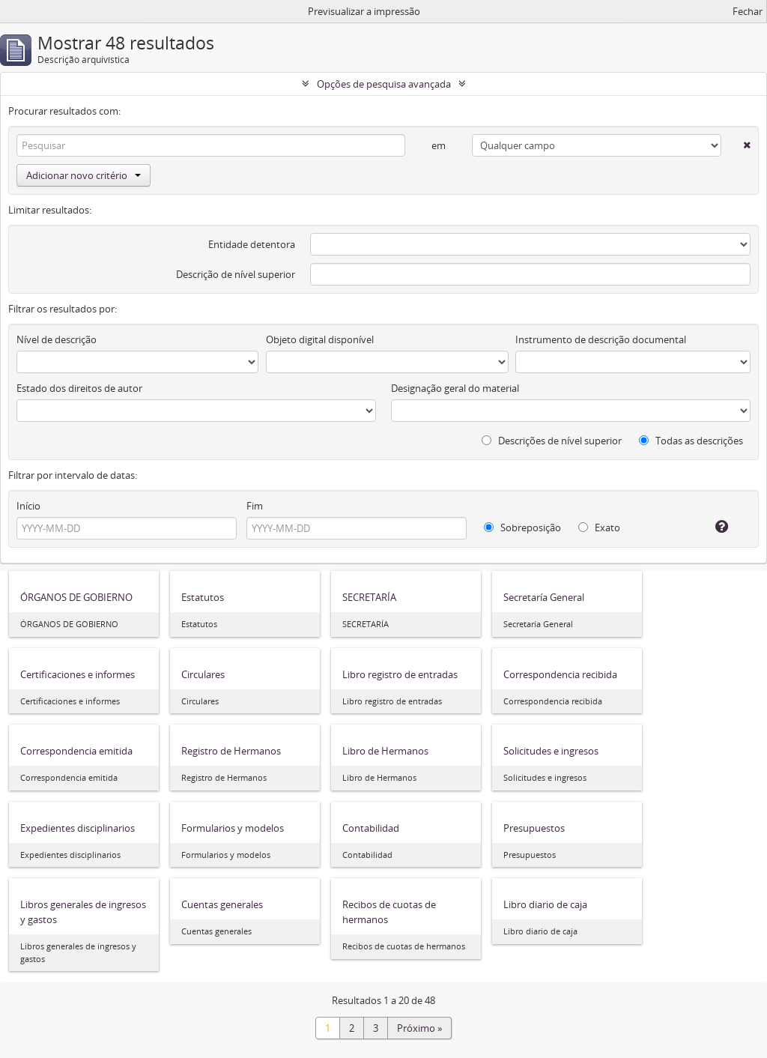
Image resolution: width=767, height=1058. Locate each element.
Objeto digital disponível (320, 339)
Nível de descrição (56, 339)
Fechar (748, 11)
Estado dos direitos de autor (79, 388)
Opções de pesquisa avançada (384, 84)
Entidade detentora (251, 244)
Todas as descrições (691, 440)
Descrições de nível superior (552, 440)
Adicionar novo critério (83, 175)
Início (28, 506)
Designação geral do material (455, 388)
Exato (599, 527)
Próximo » (419, 1028)
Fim (254, 506)
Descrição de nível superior (235, 274)
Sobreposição (522, 527)
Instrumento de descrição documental (600, 339)
